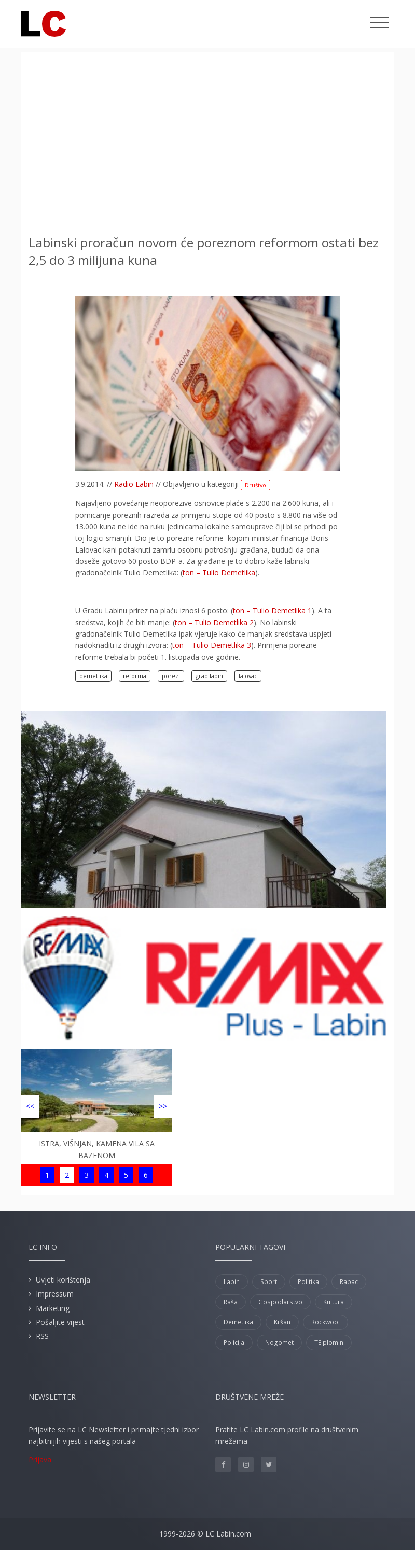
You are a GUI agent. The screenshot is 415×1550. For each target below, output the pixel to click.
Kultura (333, 1302)
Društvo (255, 485)
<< (30, 1106)
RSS (42, 1336)
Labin (232, 1281)
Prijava (40, 1459)
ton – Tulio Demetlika (219, 572)
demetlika (93, 676)
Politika (308, 1281)
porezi (171, 676)
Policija (234, 1342)
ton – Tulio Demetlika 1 (272, 610)
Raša (231, 1302)
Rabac (349, 1281)
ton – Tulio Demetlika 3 (211, 645)
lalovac (248, 676)
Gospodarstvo (280, 1302)
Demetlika (238, 1322)
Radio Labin (134, 484)
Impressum (55, 1294)
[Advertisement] (207, 140)
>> (163, 1106)
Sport (268, 1281)
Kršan (282, 1322)
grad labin (209, 676)
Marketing (53, 1308)
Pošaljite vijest (60, 1322)
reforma (134, 676)
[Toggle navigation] (379, 22)
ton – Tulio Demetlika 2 (214, 622)
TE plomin (328, 1342)
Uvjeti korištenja (63, 1280)
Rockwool (325, 1322)
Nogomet (279, 1342)
